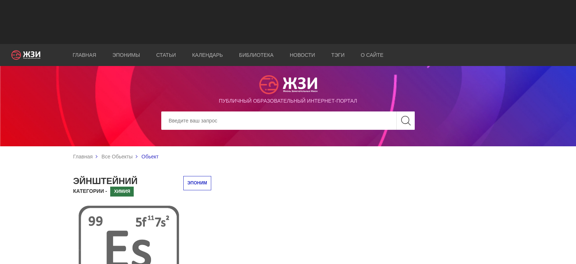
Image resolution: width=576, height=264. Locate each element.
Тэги (338, 55)
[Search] (288, 120)
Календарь (207, 55)
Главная (84, 55)
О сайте (372, 55)
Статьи (166, 55)
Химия (122, 191)
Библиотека (256, 55)
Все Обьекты (117, 157)
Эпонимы (126, 55)
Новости (302, 55)
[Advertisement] (288, 22)
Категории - (90, 191)
